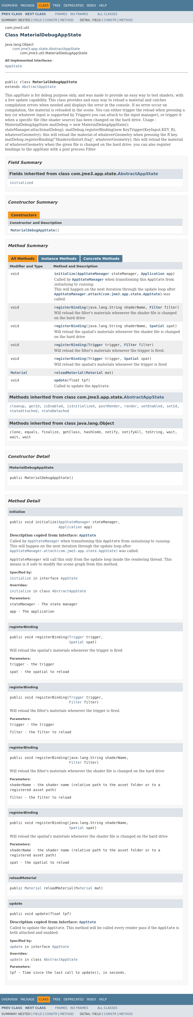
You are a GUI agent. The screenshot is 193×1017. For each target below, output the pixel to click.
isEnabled (53, 406)
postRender (109, 406)
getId (34, 406)
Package (27, 5)
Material (19, 373)
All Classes (107, 14)
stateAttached (23, 411)
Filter (156, 307)
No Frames (79, 14)
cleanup (17, 406)
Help (103, 5)
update (60, 380)
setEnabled (151, 406)
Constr (51, 20)
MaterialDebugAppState (33, 230)
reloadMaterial (69, 373)
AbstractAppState (39, 87)
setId (172, 406)
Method (67, 20)
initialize (64, 274)
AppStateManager (93, 274)
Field (37, 20)
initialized (21, 183)
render (130, 406)
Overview (10, 5)
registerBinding (70, 307)
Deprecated (74, 5)
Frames (61, 14)
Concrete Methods (101, 259)
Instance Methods (58, 259)
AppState (13, 66)
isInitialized (81, 406)
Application (152, 274)
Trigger (95, 345)
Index (91, 5)
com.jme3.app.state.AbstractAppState (46, 49)
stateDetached (55, 411)
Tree (57, 5)
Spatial (157, 326)
